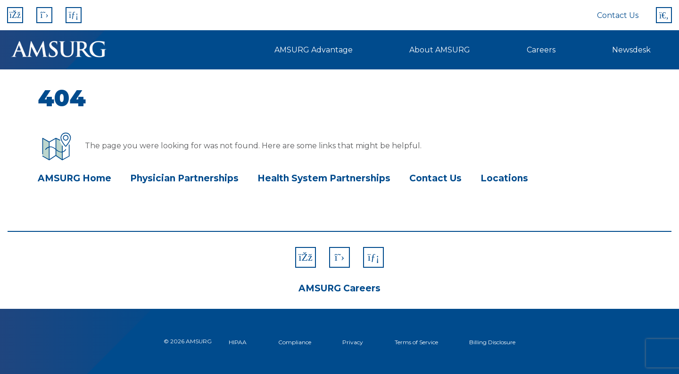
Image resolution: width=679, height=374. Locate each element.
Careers (541, 49)
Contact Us (617, 15)
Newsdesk (631, 49)
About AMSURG (439, 49)
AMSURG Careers (339, 288)
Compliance (294, 342)
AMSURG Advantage (313, 49)
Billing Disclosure (492, 342)
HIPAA (238, 342)
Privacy (352, 342)
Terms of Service (416, 342)
